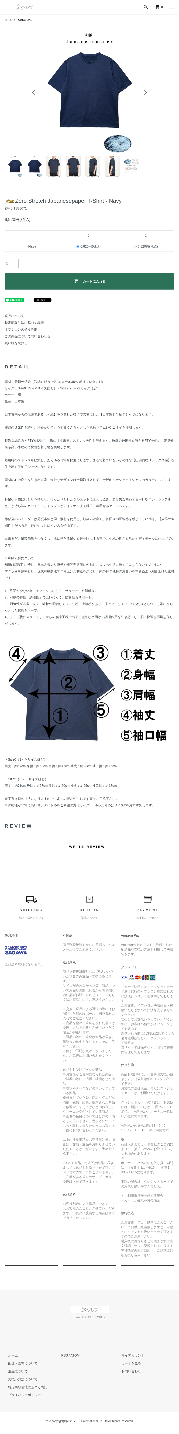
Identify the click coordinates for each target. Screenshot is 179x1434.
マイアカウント (129, 1355)
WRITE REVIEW (87, 847)
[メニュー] (172, 7)
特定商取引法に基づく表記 (24, 323)
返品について (14, 316)
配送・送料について (19, 1363)
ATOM (74, 1355)
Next (144, 92)
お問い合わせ (127, 1371)
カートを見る (127, 1363)
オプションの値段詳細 (21, 329)
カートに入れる (90, 281)
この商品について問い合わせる (27, 336)
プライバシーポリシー (21, 1395)
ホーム (9, 19)
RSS (64, 1355)
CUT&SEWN (28, 19)
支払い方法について (19, 1379)
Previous (34, 92)
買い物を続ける (16, 343)
